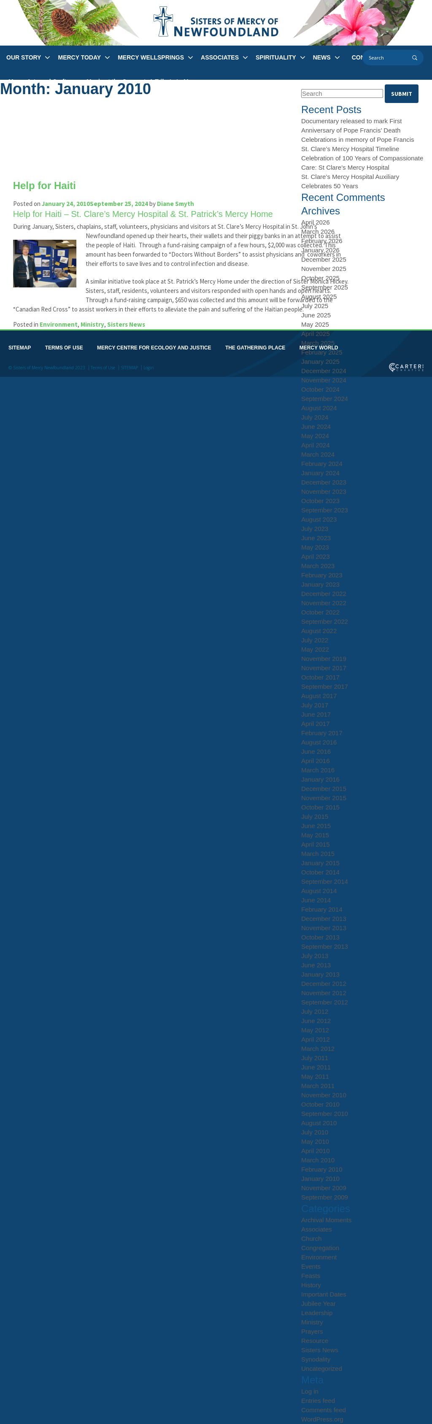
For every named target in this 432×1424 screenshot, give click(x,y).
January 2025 (320, 361)
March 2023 (318, 565)
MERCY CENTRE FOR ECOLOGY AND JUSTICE (154, 366)
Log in (310, 1391)
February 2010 (322, 1169)
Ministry (96, 343)
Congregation (320, 1247)
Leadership (316, 1312)
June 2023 (316, 537)
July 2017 (314, 705)
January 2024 (320, 472)
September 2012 (324, 1002)
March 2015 (318, 853)
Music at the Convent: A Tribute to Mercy (143, 81)
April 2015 (315, 844)
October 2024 (320, 389)
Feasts (310, 1275)
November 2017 (323, 667)
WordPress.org (322, 1419)
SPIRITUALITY (276, 57)
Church (311, 1238)
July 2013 (314, 955)
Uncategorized (321, 1368)
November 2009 (323, 1187)
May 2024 (315, 435)
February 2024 (322, 463)
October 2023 (320, 500)
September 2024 (324, 398)
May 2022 (315, 649)
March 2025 (318, 343)
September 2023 (324, 510)
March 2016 (318, 770)
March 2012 (318, 1048)
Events (311, 1266)
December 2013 (323, 918)
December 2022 (323, 593)
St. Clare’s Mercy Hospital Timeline (350, 148)
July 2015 (314, 816)
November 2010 (323, 1095)
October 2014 (320, 872)
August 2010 (319, 1122)
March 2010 (318, 1160)
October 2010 (320, 1104)
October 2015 (320, 807)
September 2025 (324, 287)
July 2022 (314, 640)
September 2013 (324, 946)
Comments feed (323, 1409)
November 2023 (323, 491)
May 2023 (315, 547)
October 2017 (320, 677)
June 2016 (316, 751)
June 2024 (316, 426)
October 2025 (320, 278)
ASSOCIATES (220, 57)
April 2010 (315, 1150)
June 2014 (316, 900)
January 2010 (320, 1178)
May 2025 (315, 324)
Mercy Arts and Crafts (39, 81)
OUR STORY (23, 57)
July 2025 (314, 305)
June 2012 (316, 1020)
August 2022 (319, 630)
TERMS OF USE (64, 366)
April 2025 (315, 333)
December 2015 (323, 788)
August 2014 (319, 890)
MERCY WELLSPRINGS (151, 57)
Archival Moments (326, 1220)
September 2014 (324, 881)
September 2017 (324, 686)
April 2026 (315, 222)
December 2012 (323, 983)
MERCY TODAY (79, 57)
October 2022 (320, 612)
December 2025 (323, 259)
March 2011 (318, 1085)
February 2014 (322, 909)
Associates (316, 1229)
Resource (314, 1340)
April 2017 (315, 723)
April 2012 (315, 1039)
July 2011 (314, 1057)
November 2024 (323, 380)
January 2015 (320, 862)
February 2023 (322, 575)
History (311, 1285)
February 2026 (322, 240)
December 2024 (323, 370)
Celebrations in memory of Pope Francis (357, 139)
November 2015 (323, 797)
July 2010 (314, 1132)
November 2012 (323, 992)
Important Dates (323, 1294)
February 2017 (322, 732)
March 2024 (318, 454)
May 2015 (315, 835)
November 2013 (323, 927)
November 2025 (323, 268)
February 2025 (322, 352)
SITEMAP (19, 366)
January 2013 (320, 974)
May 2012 (315, 1030)
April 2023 (315, 556)
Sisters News (130, 343)
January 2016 (320, 779)
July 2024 (314, 417)
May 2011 (315, 1076)
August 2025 (319, 296)
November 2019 (323, 658)
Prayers (312, 1331)
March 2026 (318, 231)
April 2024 (315, 445)
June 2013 (316, 965)
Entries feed (318, 1400)
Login (148, 386)
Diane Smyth (179, 204)
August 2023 (319, 519)
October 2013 (320, 937)
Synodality (315, 1359)
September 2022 (324, 621)
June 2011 (316, 1067)
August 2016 (319, 742)
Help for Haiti (48, 185)
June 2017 (316, 714)
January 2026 (320, 250)
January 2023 (320, 584)
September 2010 (324, 1113)
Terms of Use (103, 386)
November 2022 (323, 602)
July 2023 (314, 528)
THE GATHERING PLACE (255, 366)
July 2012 (314, 1011)
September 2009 (324, 1197)
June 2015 (316, 825)
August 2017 (319, 695)
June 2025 (316, 315)
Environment (62, 343)
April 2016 (315, 760)
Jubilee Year (318, 1303)
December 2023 (323, 482)
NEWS (322, 57)
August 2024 (319, 407)
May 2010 (315, 1141)
